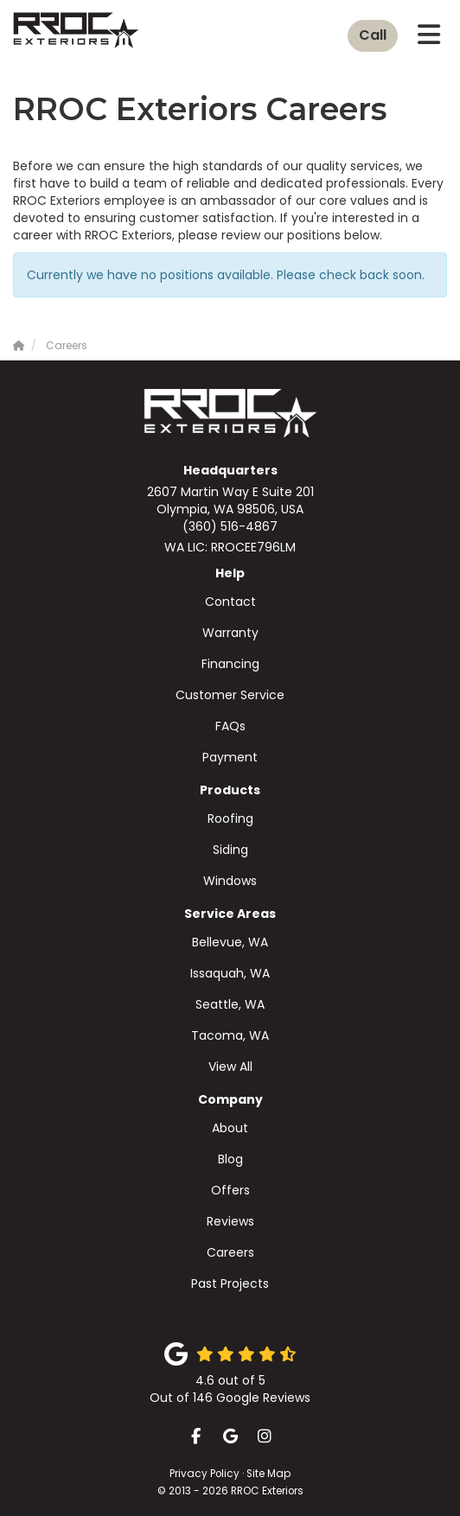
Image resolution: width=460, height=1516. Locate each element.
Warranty (230, 632)
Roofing (230, 818)
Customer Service (230, 695)
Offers (230, 1190)
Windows (230, 880)
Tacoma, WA (230, 1035)
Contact (230, 601)
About (230, 1128)
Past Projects (230, 1283)
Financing (230, 663)
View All (230, 1066)
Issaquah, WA (230, 973)
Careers (230, 1252)
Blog (230, 1159)
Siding (230, 849)
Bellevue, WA (230, 942)
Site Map (268, 1474)
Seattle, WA (230, 1004)
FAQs (230, 726)
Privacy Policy (204, 1474)
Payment (230, 757)
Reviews (230, 1221)
